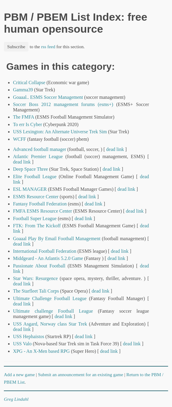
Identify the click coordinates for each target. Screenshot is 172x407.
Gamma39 (23, 89)
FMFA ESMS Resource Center (42, 211)
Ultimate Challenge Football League (49, 298)
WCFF (19, 139)
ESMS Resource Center (35, 196)
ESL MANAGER (30, 189)
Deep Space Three (30, 169)
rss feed (48, 46)
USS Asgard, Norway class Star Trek (50, 323)
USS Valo (22, 343)
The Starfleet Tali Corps (36, 290)
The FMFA (23, 116)
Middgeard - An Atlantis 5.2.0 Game (48, 258)
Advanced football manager (39, 149)
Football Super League (35, 218)
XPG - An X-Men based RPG (41, 351)
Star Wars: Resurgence (35, 278)
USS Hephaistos (28, 336)
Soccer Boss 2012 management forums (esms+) (63, 104)
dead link (115, 149)
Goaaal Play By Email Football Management (56, 238)
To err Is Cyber (28, 124)
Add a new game (19, 374)
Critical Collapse (29, 82)
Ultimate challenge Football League (53, 311)
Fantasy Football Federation (40, 203)
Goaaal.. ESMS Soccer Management (48, 97)
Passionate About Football (39, 265)
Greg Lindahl (16, 399)
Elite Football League (34, 176)
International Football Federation (44, 251)
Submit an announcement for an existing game (80, 374)
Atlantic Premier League (38, 156)
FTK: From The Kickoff (36, 225)
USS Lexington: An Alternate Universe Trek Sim (60, 131)
